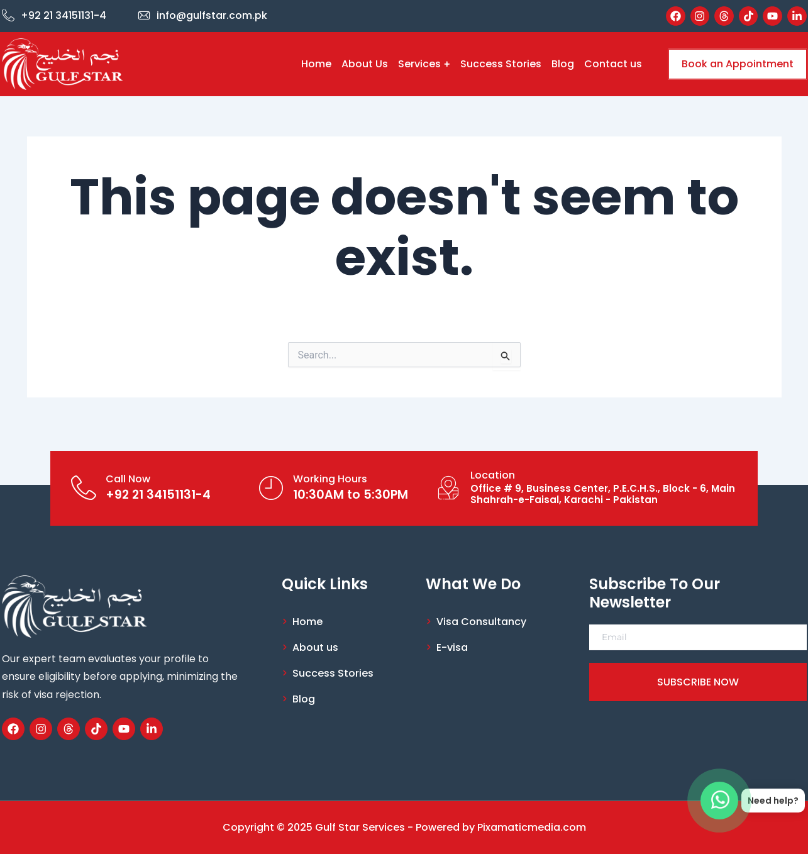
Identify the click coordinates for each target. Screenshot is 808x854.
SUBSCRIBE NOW (698, 682)
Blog (562, 64)
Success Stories (500, 64)
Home (316, 64)
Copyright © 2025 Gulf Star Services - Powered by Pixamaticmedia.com (404, 827)
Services (424, 64)
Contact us (613, 64)
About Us (364, 64)
